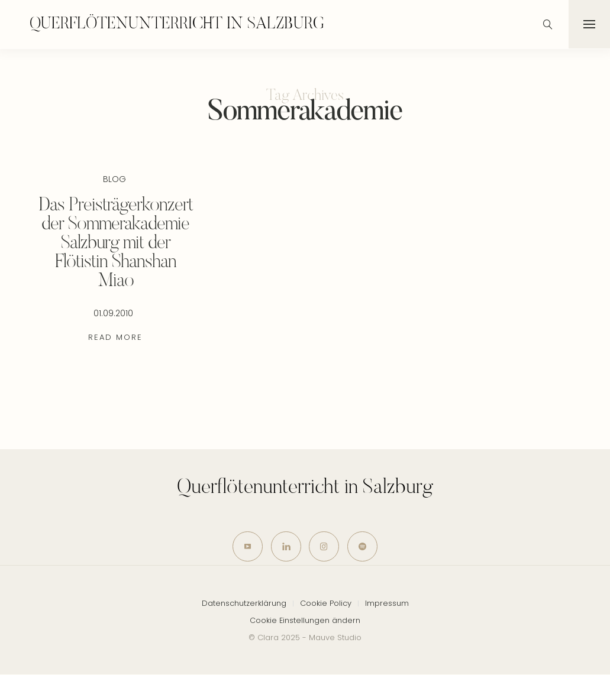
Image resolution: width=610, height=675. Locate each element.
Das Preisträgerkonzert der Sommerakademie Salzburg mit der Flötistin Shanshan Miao (115, 243)
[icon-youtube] (248, 546)
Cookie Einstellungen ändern (305, 620)
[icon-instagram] (324, 546)
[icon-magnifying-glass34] (548, 24)
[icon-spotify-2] (363, 546)
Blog (114, 178)
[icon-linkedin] (286, 546)
